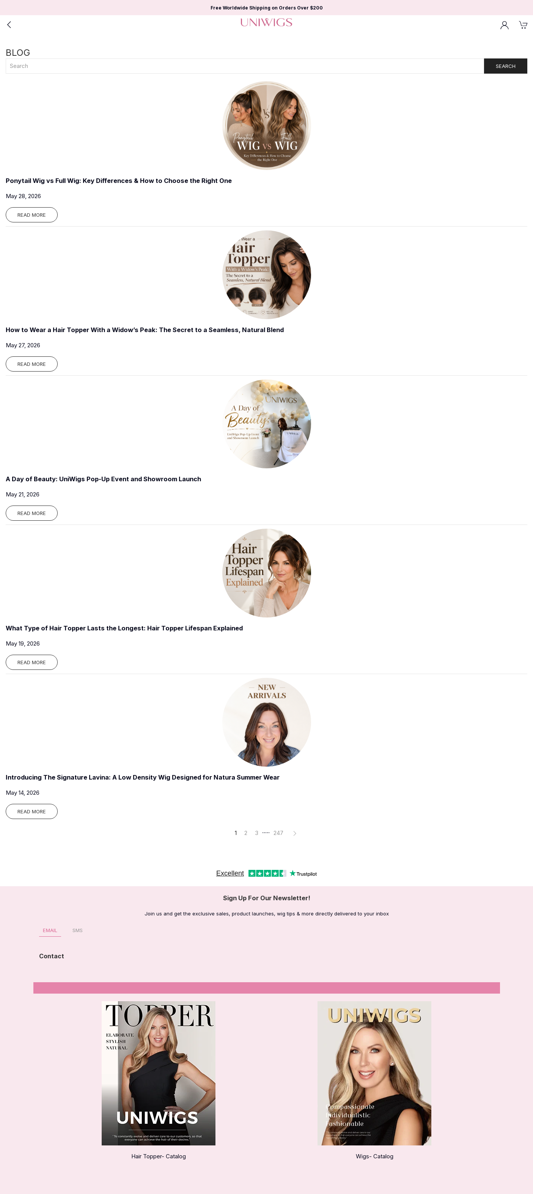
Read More (31, 215)
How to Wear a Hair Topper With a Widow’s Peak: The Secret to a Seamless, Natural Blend (145, 330)
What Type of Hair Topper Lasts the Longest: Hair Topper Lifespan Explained (124, 628)
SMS (77, 930)
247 (278, 832)
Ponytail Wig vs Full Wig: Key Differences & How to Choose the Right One (119, 180)
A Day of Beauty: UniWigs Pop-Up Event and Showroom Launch (103, 479)
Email (50, 930)
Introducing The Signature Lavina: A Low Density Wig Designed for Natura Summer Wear (143, 777)
